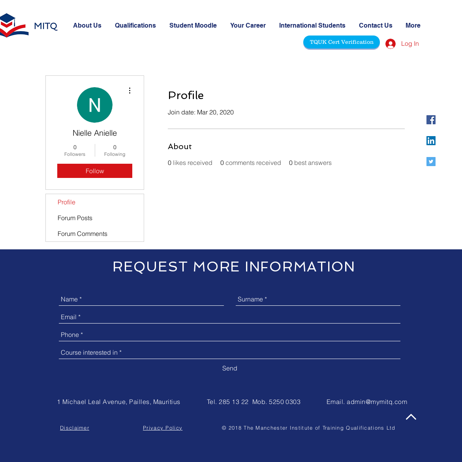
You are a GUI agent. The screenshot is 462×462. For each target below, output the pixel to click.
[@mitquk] (431, 119)
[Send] (229, 368)
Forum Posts (75, 218)
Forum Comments (82, 234)
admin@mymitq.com (377, 402)
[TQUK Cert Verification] (341, 42)
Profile (66, 202)
